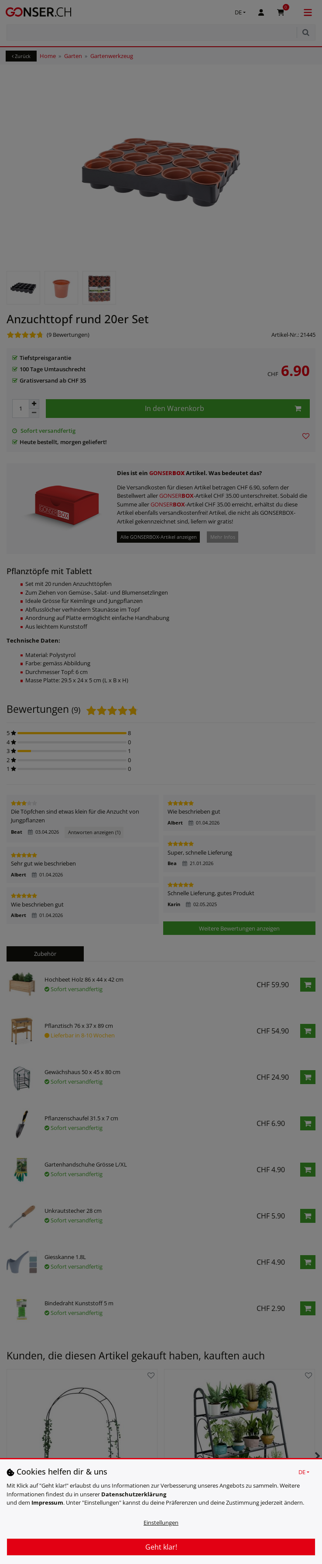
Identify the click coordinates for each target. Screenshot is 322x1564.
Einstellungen (161, 1522)
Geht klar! (161, 1547)
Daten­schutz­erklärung (133, 1494)
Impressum (47, 1502)
